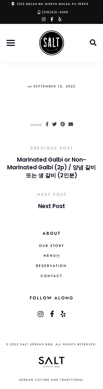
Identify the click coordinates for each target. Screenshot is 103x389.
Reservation (51, 265)
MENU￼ (51, 255)
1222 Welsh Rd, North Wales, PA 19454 (52, 4)
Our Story (51, 245)
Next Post (51, 206)
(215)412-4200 (55, 12)
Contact (51, 276)
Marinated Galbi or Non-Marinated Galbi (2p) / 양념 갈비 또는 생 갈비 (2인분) (51, 167)
